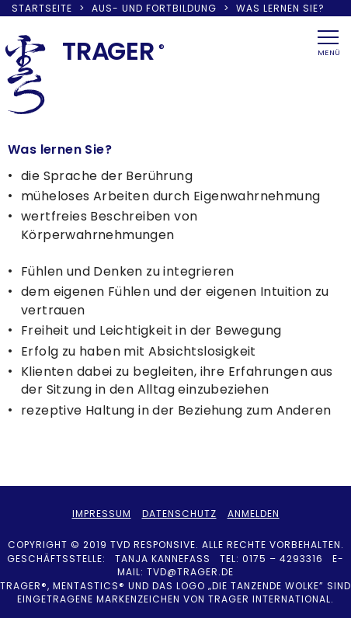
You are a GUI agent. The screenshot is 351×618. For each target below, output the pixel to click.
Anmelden (254, 513)
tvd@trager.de (190, 571)
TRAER (108, 50)
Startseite (42, 8)
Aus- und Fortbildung (154, 8)
